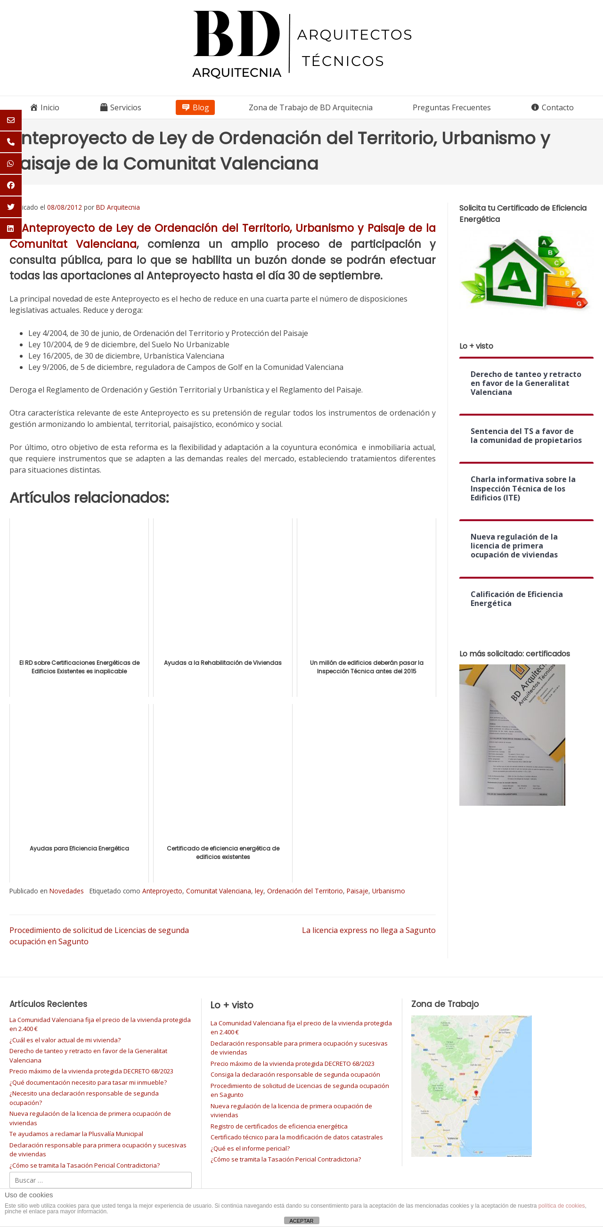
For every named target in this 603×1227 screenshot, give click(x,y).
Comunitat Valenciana (218, 890)
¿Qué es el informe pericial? (250, 1148)
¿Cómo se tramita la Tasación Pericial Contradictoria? (84, 1165)
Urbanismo (388, 890)
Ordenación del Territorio (305, 890)
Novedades (66, 890)
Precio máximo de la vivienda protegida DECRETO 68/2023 (91, 1071)
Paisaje (357, 890)
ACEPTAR (301, 1221)
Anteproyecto (162, 890)
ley (259, 890)
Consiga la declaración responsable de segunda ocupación (295, 1074)
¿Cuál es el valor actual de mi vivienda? (65, 1040)
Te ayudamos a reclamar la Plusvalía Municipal (76, 1133)
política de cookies (561, 1205)
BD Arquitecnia (118, 207)
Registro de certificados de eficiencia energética (279, 1126)
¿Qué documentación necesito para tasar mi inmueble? (88, 1082)
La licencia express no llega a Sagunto (369, 930)
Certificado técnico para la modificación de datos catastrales (297, 1137)
